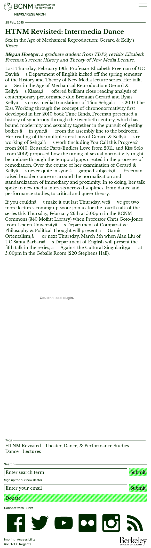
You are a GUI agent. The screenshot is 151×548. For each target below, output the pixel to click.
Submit (138, 472)
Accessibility (26, 539)
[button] (143, 6)
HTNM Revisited (23, 445)
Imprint (9, 539)
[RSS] (135, 523)
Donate (13, 498)
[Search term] (65, 472)
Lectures (31, 451)
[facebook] (16, 523)
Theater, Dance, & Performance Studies (87, 445)
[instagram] (111, 523)
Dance (12, 451)
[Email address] (65, 488)
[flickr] (87, 523)
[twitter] (40, 523)
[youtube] (63, 523)
